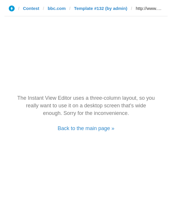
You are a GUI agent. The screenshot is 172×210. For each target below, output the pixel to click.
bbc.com (57, 8)
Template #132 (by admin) (100, 8)
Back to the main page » (86, 128)
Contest (31, 8)
